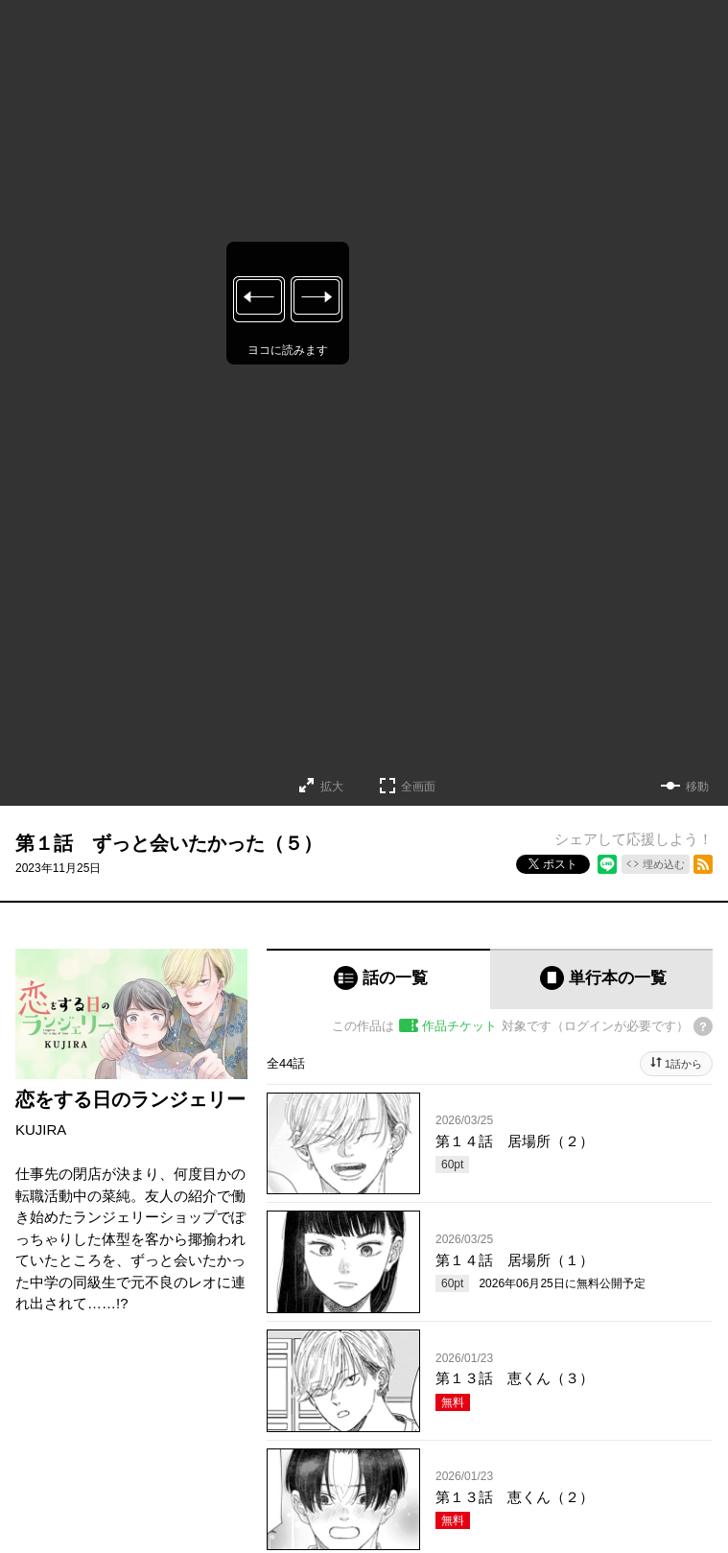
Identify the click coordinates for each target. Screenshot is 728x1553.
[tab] (378, 979)
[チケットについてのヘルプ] (703, 1026)
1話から (683, 1064)
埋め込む (664, 864)
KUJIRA (40, 1129)
